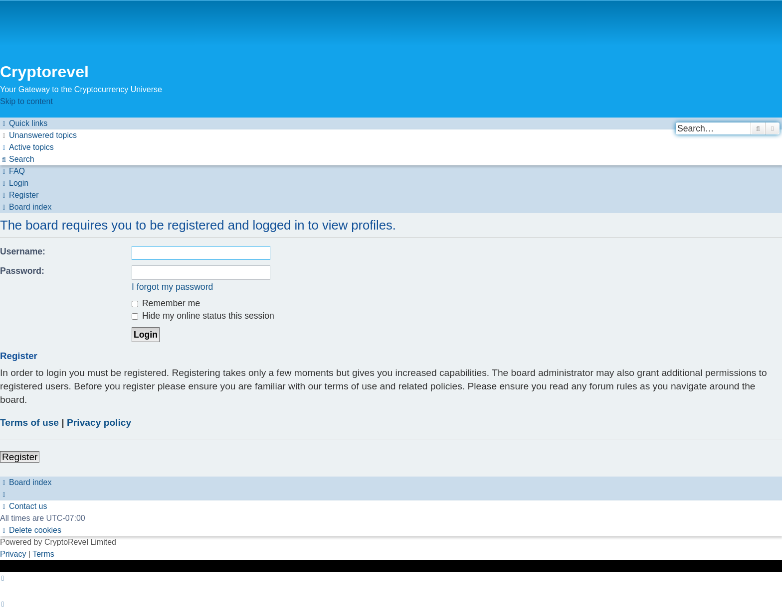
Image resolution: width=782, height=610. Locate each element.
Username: (22, 251)
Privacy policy (99, 422)
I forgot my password (172, 287)
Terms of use (29, 422)
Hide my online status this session (203, 316)
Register (19, 457)
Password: (22, 271)
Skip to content (26, 101)
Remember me (166, 303)
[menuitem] (38, 135)
